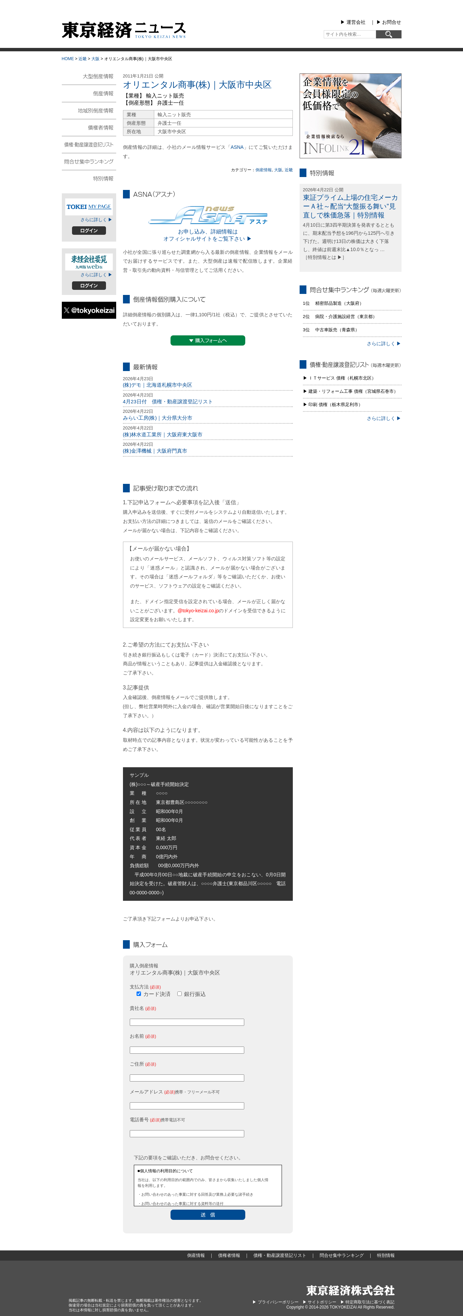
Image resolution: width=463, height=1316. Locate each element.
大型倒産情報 (89, 79)
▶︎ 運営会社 (353, 22)
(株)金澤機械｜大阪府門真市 (155, 451)
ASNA (237, 147)
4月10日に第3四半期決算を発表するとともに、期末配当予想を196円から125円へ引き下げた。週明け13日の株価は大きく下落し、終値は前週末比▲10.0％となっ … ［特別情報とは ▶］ (349, 241)
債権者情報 (89, 127)
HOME (68, 58)
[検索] (389, 34)
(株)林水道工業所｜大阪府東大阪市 (163, 434)
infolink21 (351, 115)
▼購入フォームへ (208, 340)
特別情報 (89, 178)
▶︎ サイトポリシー (319, 1302)
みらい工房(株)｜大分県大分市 (158, 418)
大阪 (95, 58)
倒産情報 (263, 170)
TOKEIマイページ (89, 206)
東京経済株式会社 (350, 1290)
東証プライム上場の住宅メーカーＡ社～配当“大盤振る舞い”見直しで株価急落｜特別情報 (350, 206)
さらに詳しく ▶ (97, 219)
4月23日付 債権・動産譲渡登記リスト (168, 401)
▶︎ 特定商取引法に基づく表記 (367, 1302)
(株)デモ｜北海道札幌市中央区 (158, 385)
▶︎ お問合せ (389, 22)
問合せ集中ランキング (89, 161)
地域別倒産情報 (89, 110)
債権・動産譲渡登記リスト (89, 144)
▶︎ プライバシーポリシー (275, 1302)
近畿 (82, 58)
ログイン (89, 230)
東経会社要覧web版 (89, 261)
